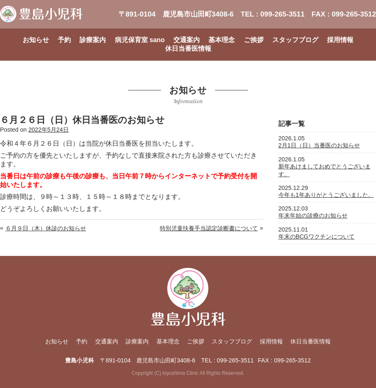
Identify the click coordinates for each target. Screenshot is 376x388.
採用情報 (340, 39)
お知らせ (36, 39)
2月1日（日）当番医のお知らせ (319, 145)
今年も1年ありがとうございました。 (326, 195)
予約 (64, 39)
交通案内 (186, 39)
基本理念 (221, 39)
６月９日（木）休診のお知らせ (45, 228)
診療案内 (92, 39)
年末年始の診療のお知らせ (313, 215)
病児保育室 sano (140, 39)
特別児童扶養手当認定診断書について (209, 228)
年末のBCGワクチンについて (316, 236)
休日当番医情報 (188, 48)
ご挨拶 (254, 39)
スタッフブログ (295, 39)
